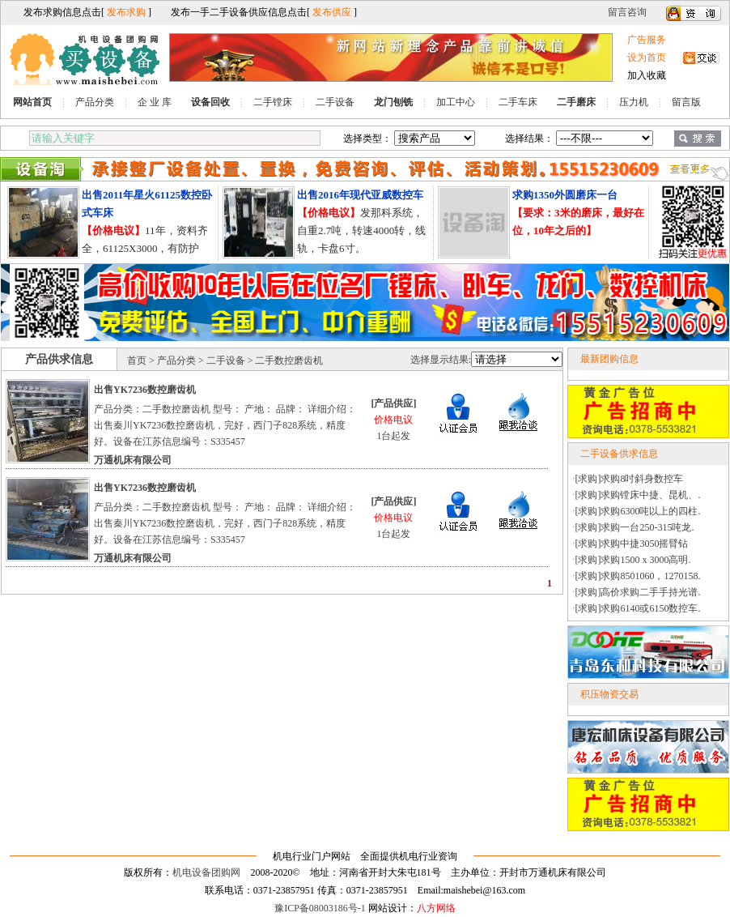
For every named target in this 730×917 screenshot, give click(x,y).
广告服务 (646, 39)
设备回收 (210, 102)
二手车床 (518, 102)
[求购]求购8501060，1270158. (638, 576)
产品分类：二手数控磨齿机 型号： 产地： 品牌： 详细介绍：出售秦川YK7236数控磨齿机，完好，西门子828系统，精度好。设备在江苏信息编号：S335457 (225, 425)
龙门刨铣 (393, 102)
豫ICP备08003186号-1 (320, 908)
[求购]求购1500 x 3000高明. (633, 559)
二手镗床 (272, 102)
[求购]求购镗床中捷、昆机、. (638, 495)
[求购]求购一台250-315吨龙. (634, 527)
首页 (136, 360)
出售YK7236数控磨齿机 (145, 389)
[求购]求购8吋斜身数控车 (629, 478)
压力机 (633, 102)
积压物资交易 (609, 694)
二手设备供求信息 (619, 453)
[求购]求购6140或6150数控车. (638, 608)
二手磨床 (576, 102)
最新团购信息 (609, 359)
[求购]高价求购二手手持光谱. (638, 592)
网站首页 (32, 102)
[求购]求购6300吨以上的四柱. (638, 511)
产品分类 (94, 102)
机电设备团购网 (206, 872)
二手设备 (335, 102)
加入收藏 (646, 75)
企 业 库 (155, 102)
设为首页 (646, 57)
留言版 (686, 102)
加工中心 (455, 102)
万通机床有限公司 (133, 460)
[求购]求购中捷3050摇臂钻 (632, 543)
